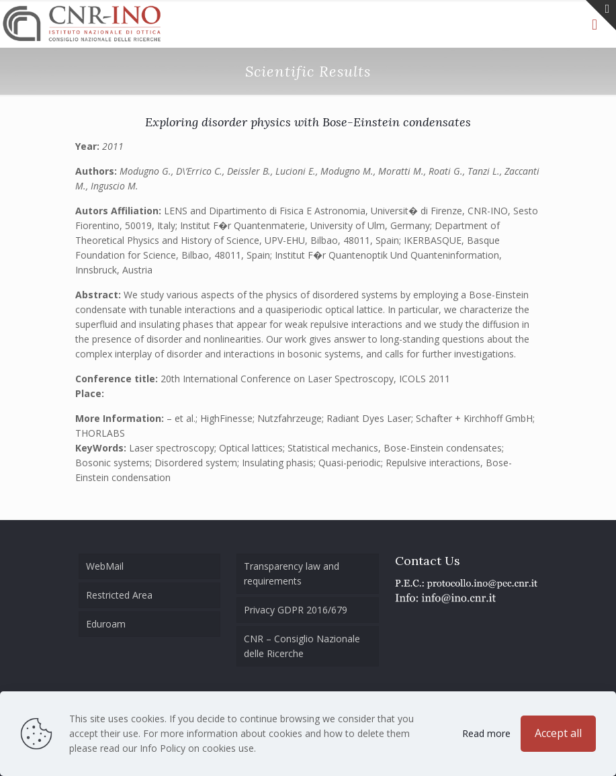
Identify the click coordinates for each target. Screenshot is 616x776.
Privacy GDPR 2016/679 (295, 609)
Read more (486, 733)
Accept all (558, 733)
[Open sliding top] (601, 15)
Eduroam (106, 623)
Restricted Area (119, 595)
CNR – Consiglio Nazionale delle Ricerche (302, 646)
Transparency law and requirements (291, 573)
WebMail (105, 566)
